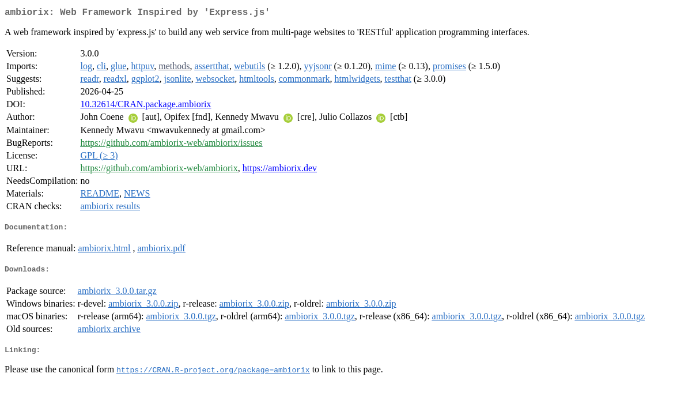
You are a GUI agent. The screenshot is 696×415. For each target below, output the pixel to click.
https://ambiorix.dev (280, 170)
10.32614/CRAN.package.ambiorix (145, 106)
